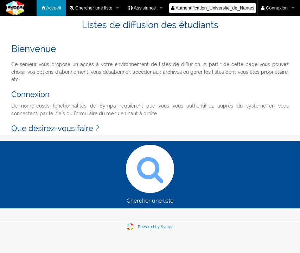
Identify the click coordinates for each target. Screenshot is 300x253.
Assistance (142, 8)
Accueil (51, 8)
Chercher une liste (91, 8)
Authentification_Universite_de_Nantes (212, 8)
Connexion (274, 8)
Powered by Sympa (155, 227)
